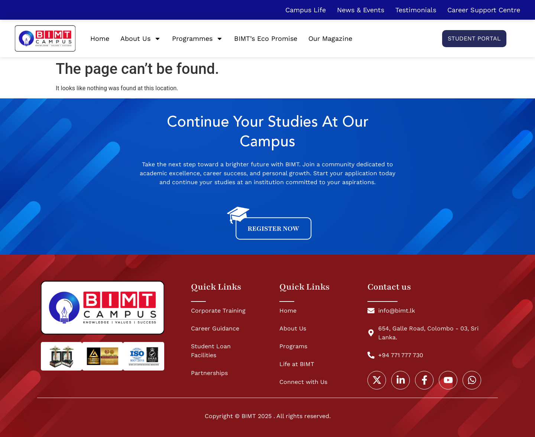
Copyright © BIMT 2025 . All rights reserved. (268, 416)
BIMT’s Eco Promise (265, 38)
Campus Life (305, 10)
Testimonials (415, 10)
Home (99, 38)
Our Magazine (330, 38)
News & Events (360, 10)
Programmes (197, 39)
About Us (140, 39)
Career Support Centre (483, 10)
